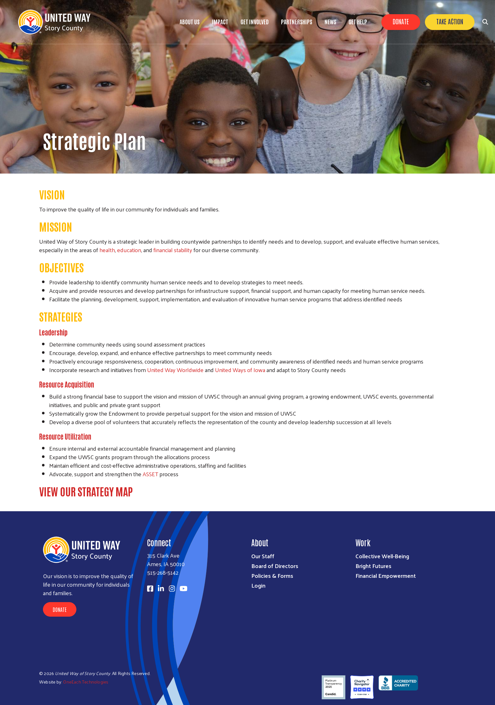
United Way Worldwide (175, 369)
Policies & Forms (272, 575)
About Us (190, 21)
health (107, 250)
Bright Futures (373, 566)
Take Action (449, 21)
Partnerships (296, 21)
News (330, 21)
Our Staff (262, 556)
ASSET (150, 474)
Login (258, 585)
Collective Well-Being (382, 556)
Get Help (358, 21)
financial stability (172, 250)
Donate (401, 21)
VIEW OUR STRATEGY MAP (86, 491)
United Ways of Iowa (240, 369)
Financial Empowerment (385, 575)
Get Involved (255, 21)
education (129, 250)
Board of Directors (274, 566)
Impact (220, 21)
